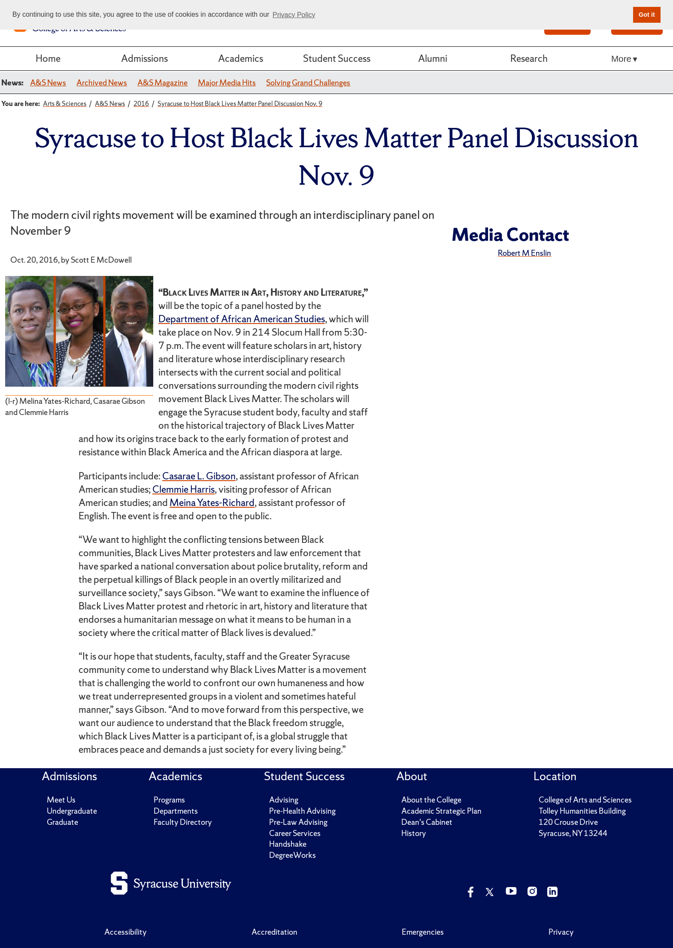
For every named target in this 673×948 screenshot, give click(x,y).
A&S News (48, 82)
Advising (283, 799)
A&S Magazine (162, 82)
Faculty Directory (183, 822)
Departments (176, 811)
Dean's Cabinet (426, 822)
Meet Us (61, 799)
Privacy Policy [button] (294, 14)
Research (529, 58)
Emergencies (423, 932)
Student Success (336, 58)
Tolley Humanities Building (582, 811)
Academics (240, 58)
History (413, 833)
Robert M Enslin (524, 253)
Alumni (432, 58)
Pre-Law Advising (298, 822)
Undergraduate (72, 811)
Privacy (561, 932)
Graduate (62, 822)
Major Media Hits (227, 82)
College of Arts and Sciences (585, 799)
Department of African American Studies (241, 318)
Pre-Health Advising (302, 811)
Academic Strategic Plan (441, 811)
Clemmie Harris (183, 489)
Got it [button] (647, 14)
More (621, 59)
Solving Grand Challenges (308, 82)
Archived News (101, 82)
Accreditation (274, 932)
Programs (169, 799)
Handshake (287, 844)
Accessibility (125, 932)
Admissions (144, 58)
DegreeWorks (292, 855)
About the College (431, 799)
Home (48, 58)
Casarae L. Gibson (199, 475)
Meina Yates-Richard (212, 502)
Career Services (295, 833)
